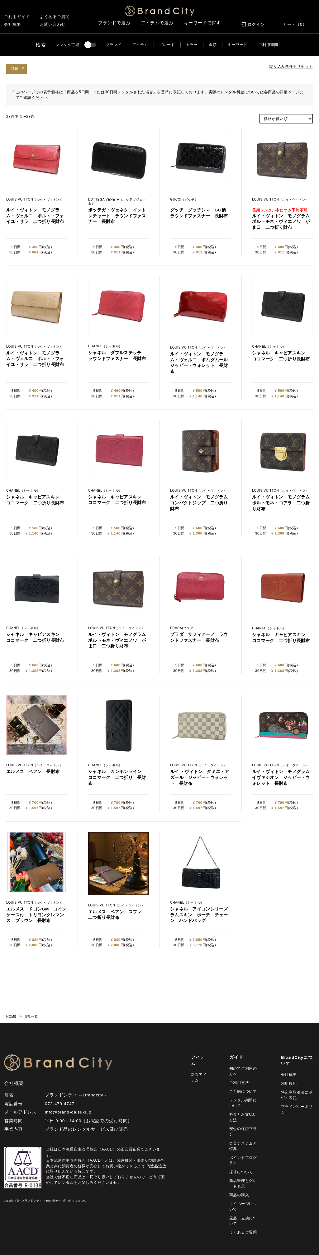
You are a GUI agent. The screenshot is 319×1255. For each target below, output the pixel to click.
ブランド (113, 45)
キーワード (238, 45)
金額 (213, 45)
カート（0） (295, 24)
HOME (11, 1016)
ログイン (256, 24)
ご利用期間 (268, 45)
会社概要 (12, 24)
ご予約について (243, 1091)
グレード (167, 45)
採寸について (241, 1172)
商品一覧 (31, 1016)
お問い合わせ (53, 24)
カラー (192, 45)
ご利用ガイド (17, 16)
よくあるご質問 (55, 16)
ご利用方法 (239, 1083)
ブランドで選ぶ (114, 23)
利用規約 (289, 1083)
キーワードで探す (202, 23)
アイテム (140, 45)
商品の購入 (239, 1195)
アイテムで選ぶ (157, 23)
